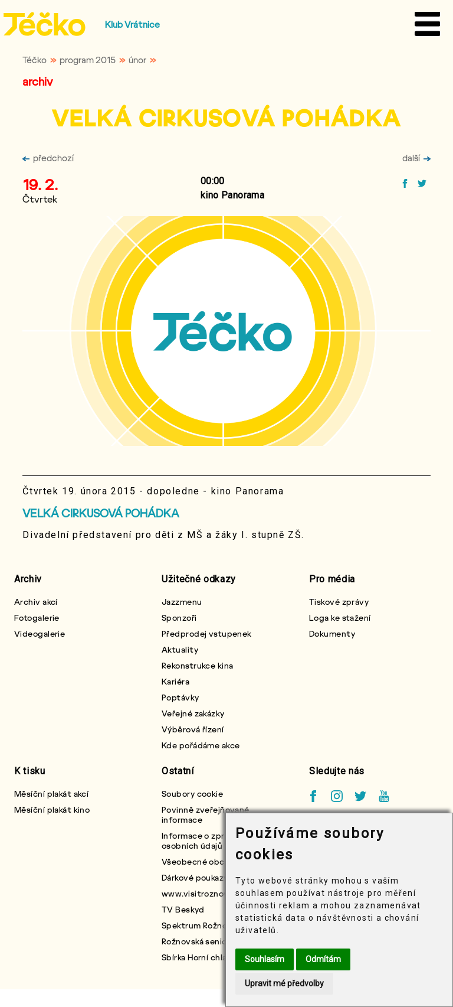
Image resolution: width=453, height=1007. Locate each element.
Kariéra (175, 681)
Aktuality (180, 649)
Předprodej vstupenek (207, 633)
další (416, 157)
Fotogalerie (37, 617)
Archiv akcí (36, 602)
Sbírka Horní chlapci (200, 957)
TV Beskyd (183, 909)
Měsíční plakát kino (52, 809)
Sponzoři (179, 617)
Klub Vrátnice (132, 24)
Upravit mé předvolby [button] (284, 983)
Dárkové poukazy (195, 877)
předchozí (48, 157)
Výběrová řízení (193, 729)
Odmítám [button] (323, 959)
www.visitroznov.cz (201, 893)
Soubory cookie (192, 793)
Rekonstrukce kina (197, 665)
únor (137, 59)
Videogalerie (39, 633)
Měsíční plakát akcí (51, 793)
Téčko (34, 59)
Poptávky (180, 697)
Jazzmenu (182, 602)
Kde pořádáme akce (200, 745)
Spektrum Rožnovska (203, 925)
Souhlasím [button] (264, 959)
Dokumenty (332, 633)
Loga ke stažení (340, 617)
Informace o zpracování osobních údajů (208, 840)
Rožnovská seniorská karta (213, 941)
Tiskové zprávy (339, 602)
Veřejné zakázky (193, 713)
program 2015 (88, 59)
